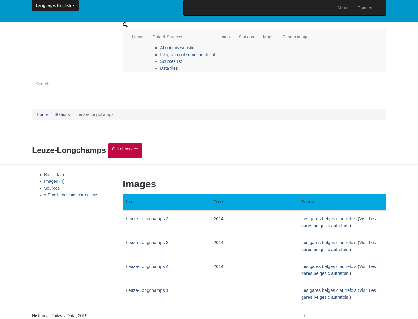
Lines (225, 36)
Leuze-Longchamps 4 (147, 266)
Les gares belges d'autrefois (329, 218)
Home (137, 36)
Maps (268, 36)
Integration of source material (187, 54)
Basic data (54, 174)
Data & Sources (167, 36)
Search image (295, 36)
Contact (365, 7)
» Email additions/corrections (71, 194)
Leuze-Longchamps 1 (147, 290)
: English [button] (55, 5)
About (342, 7)
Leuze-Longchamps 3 (147, 242)
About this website (177, 47)
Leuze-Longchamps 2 (147, 218)
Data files (169, 68)
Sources (52, 188)
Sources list (171, 61)
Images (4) (54, 181)
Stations (246, 36)
